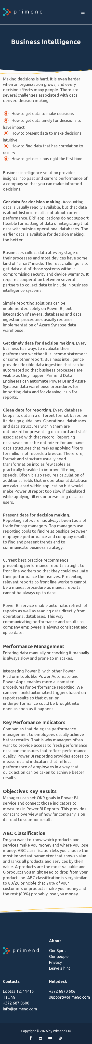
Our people (58, 956)
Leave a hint (59, 968)
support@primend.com (69, 997)
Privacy (55, 962)
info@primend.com (20, 1009)
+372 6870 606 (62, 991)
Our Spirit (57, 950)
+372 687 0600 (16, 1003)
